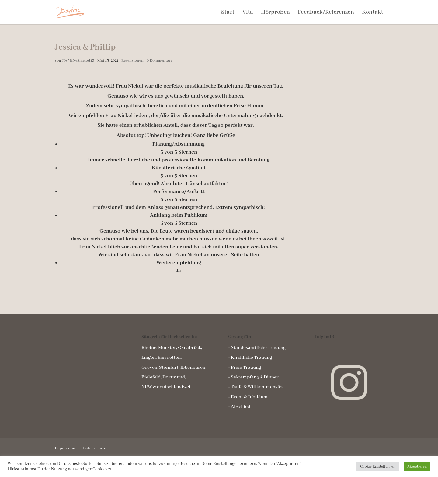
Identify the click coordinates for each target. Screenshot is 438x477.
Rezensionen (132, 60)
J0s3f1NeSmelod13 (78, 60)
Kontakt (372, 13)
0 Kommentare (159, 60)
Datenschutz (94, 448)
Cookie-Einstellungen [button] (377, 466)
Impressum (65, 448)
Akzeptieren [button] (417, 466)
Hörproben (275, 13)
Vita (247, 13)
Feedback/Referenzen (326, 13)
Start (228, 13)
